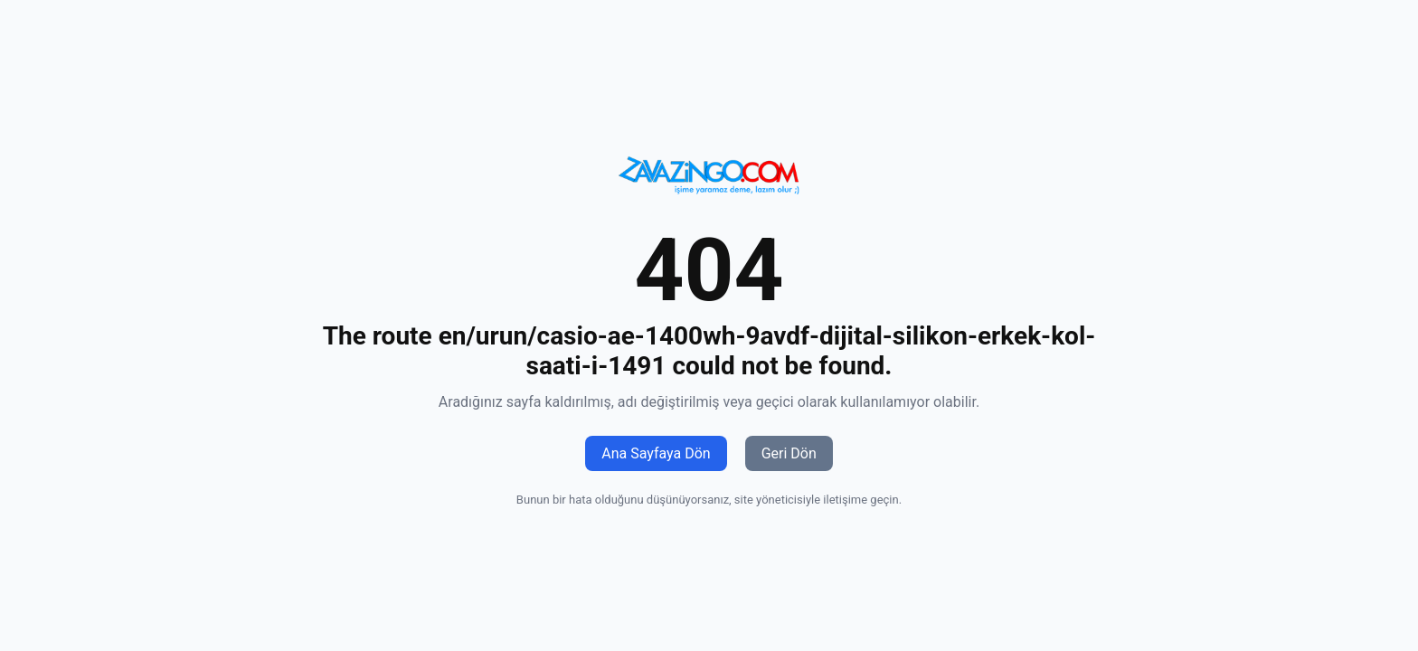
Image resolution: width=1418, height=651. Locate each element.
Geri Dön (789, 453)
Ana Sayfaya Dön (655, 453)
